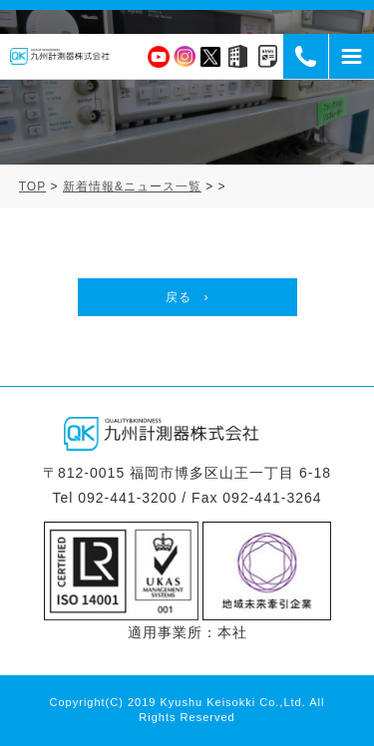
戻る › (187, 297)
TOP (32, 186)
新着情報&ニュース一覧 (132, 186)
